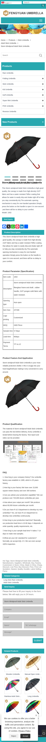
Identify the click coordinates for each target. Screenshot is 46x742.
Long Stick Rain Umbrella (13, 580)
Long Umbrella (33, 696)
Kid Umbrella (7, 89)
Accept (25, 736)
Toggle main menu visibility (41, 20)
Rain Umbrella (8, 73)
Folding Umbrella (9, 78)
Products (12, 40)
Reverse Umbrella (9, 111)
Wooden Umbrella (13, 674)
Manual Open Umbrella (33, 674)
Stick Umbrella (23, 40)
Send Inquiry (8, 219)
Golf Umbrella (8, 95)
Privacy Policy (24, 731)
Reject (13, 736)
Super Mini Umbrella (10, 100)
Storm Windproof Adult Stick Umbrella (15, 46)
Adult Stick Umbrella (8, 43)
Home (3, 40)
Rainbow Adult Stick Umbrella (13, 696)
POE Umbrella (8, 106)
